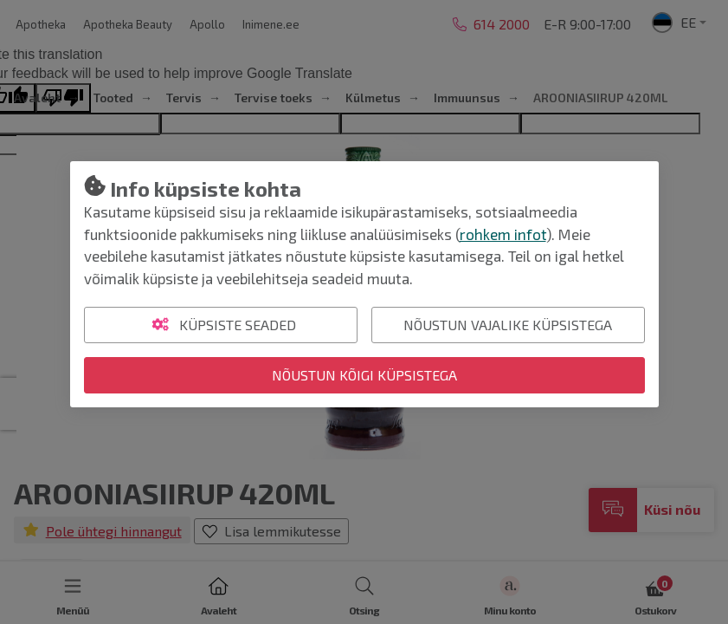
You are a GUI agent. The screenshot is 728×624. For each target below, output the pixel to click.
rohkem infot (503, 234)
